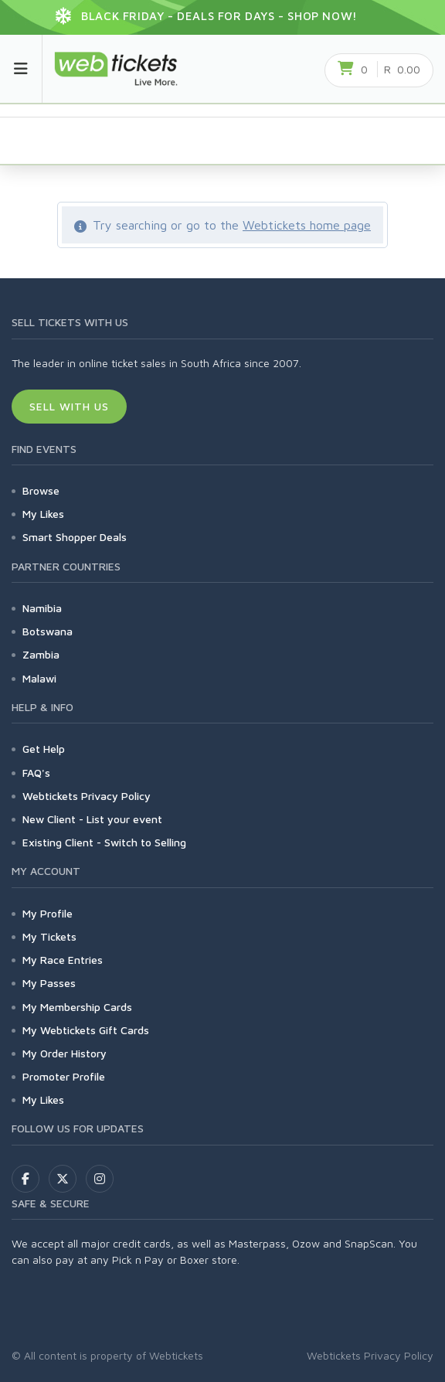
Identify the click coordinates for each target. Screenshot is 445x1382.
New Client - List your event (92, 818)
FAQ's (36, 772)
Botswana (47, 631)
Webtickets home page (307, 225)
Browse (40, 490)
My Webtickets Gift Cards (85, 1029)
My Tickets (49, 936)
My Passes (49, 982)
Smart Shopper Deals (74, 536)
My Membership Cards (77, 1006)
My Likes (43, 513)
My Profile (47, 913)
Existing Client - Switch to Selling (104, 842)
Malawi (39, 678)
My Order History (64, 1053)
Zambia (40, 654)
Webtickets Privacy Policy (86, 795)
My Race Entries (62, 959)
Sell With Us (69, 406)
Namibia (42, 607)
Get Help (43, 748)
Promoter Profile (63, 1076)
